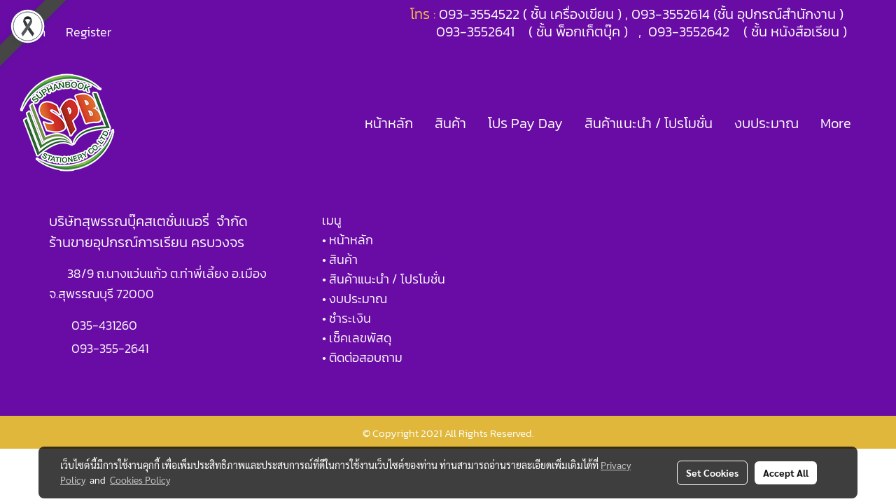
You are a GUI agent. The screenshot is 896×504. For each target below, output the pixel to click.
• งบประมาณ (354, 298)
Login (31, 31)
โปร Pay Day (525, 123)
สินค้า (450, 123)
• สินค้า (340, 259)
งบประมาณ (766, 123)
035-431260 (105, 325)
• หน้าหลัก (347, 239)
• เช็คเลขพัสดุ (356, 337)
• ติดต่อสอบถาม (362, 357)
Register (88, 31)
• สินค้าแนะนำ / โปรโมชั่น (383, 279)
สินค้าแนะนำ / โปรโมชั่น (648, 123)
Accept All (785, 472)
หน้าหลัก (389, 123)
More (835, 123)
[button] (874, 123)
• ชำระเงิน (346, 318)
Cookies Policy (140, 479)
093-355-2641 (109, 348)
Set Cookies (712, 472)
